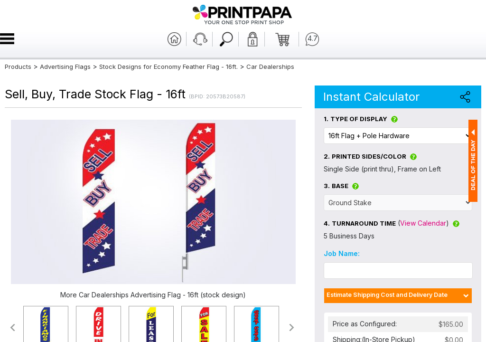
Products (18, 66)
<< (12, 327)
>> (292, 327)
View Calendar (423, 223)
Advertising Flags (65, 66)
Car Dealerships (270, 66)
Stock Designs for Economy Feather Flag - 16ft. (168, 66)
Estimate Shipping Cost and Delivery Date (387, 294)
